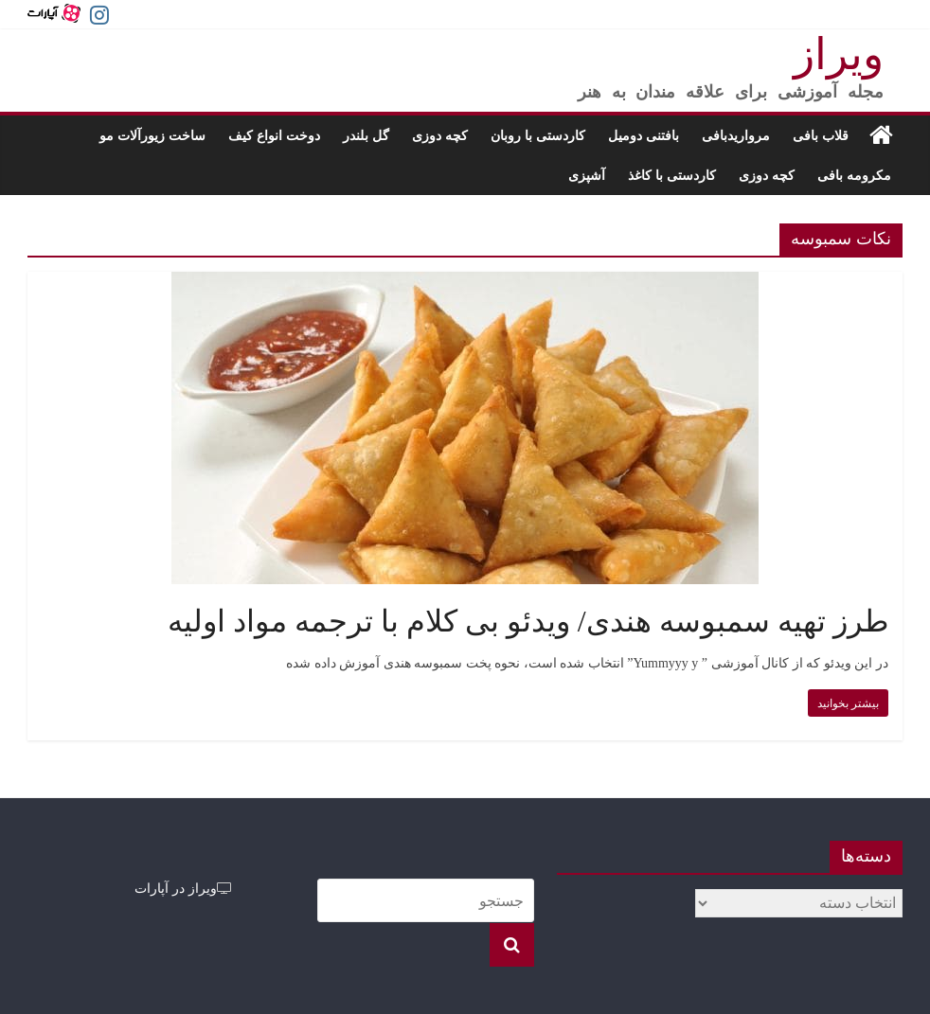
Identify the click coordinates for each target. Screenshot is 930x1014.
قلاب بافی (821, 135)
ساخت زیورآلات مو (152, 135)
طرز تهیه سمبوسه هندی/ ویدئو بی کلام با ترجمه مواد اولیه (528, 621)
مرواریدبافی (736, 135)
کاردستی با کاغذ (672, 175)
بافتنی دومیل (643, 135)
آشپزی (586, 175)
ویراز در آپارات (183, 888)
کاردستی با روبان (538, 135)
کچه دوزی (440, 135)
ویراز (839, 54)
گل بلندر (366, 135)
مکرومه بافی (854, 175)
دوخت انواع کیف (274, 135)
